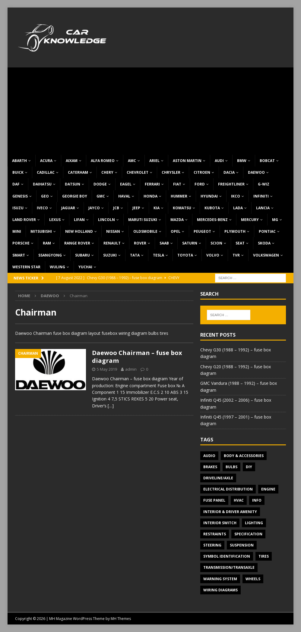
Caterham (78, 172)
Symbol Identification (226, 556)
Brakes (210, 466)
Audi (219, 160)
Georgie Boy (74, 196)
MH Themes (121, 618)
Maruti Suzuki (142, 219)
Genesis (20, 196)
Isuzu (18, 207)
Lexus (55, 219)
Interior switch (219, 522)
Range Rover (77, 243)
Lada (238, 207)
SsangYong (50, 255)
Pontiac (267, 231)
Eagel (125, 184)
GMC (101, 196)
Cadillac (46, 172)
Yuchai (85, 266)
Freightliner (231, 184)
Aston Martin (187, 160)
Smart (18, 255)
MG (275, 219)
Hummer (179, 196)
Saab (164, 243)
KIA (157, 207)
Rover (140, 243)
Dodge (100, 184)
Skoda (264, 243)
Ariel (154, 160)
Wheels (253, 578)
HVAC (239, 500)
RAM (47, 243)
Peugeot (202, 231)
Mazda (177, 219)
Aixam (72, 160)
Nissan (113, 231)
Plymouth (235, 231)
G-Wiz (263, 184)
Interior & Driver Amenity (230, 511)
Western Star (26, 266)
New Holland (79, 231)
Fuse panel (214, 500)
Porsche (21, 243)
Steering (212, 545)
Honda (150, 196)
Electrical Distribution (228, 489)
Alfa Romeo (103, 160)
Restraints (214, 534)
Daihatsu (42, 184)
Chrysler (171, 172)
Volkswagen (266, 255)
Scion (216, 243)
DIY (249, 466)
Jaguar (68, 207)
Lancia (263, 207)
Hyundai (209, 196)
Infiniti (261, 196)
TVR (236, 255)
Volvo (212, 255)
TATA (135, 255)
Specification (248, 534)
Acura (46, 160)
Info (256, 500)
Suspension (242, 545)
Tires (263, 556)
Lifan (79, 219)
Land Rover (24, 219)
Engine (268, 489)
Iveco (42, 207)
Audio (209, 455)
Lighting (254, 522)
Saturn (189, 243)
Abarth (19, 160)
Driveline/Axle (218, 478)
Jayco (94, 207)
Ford (200, 184)
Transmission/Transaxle (229, 567)
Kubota (212, 207)
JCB (116, 207)
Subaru (82, 255)
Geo (45, 196)
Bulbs (231, 466)
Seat (240, 243)
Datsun (72, 184)
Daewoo (256, 172)
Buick (18, 172)
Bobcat (267, 160)
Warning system (220, 578)
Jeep (136, 207)
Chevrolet (137, 172)
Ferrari (152, 184)
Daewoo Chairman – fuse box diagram (137, 357)
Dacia (229, 172)
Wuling (57, 266)
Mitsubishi (41, 231)
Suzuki (110, 255)
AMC (132, 160)
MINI (16, 231)
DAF (16, 184)
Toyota (185, 255)
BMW (241, 160)
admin (131, 369)
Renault (112, 243)
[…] (111, 406)
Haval (124, 196)
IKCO (235, 196)
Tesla (158, 255)
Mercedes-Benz (212, 219)
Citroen (202, 172)
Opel (175, 231)
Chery (107, 172)
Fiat (177, 184)
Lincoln (106, 219)
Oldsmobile (145, 231)
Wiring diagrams (220, 590)
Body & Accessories (244, 455)
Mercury (250, 219)
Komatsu (182, 207)
